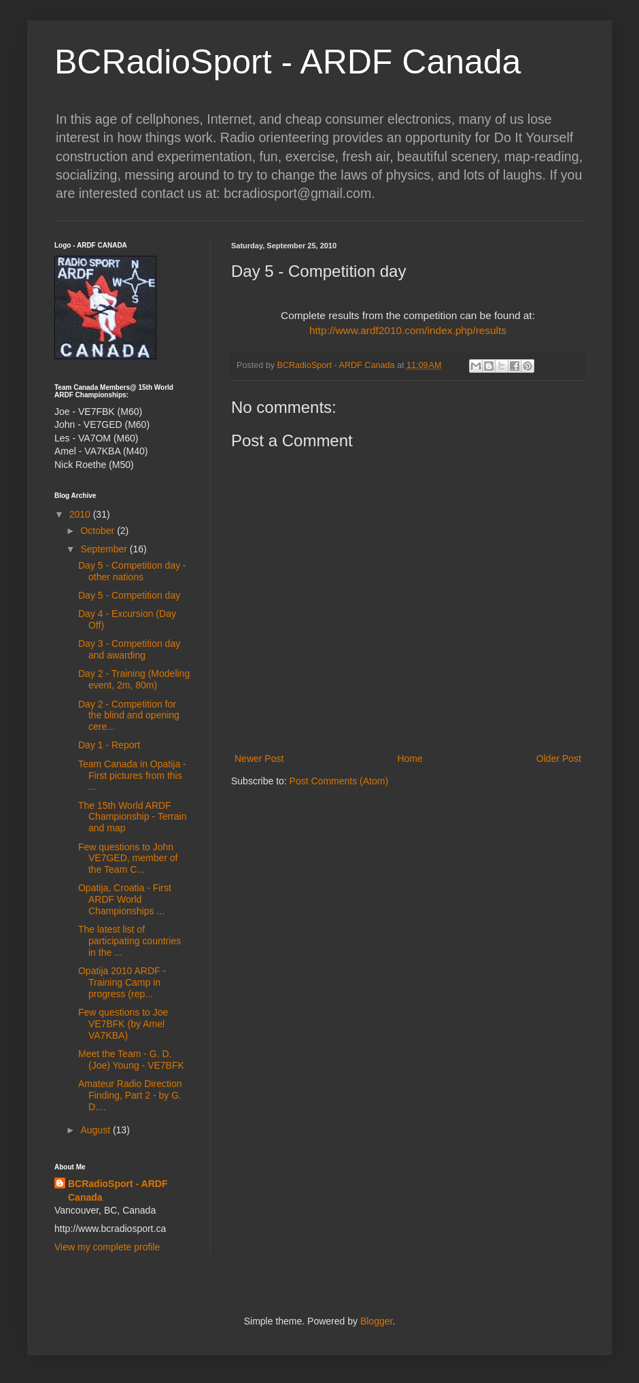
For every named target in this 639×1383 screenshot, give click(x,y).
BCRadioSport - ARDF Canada (287, 62)
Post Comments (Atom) (339, 781)
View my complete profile (107, 1247)
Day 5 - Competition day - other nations (132, 571)
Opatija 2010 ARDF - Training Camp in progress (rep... (122, 982)
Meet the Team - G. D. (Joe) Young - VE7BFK (131, 1059)
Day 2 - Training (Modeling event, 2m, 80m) (134, 679)
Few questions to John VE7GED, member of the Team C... (128, 859)
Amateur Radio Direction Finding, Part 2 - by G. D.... (130, 1095)
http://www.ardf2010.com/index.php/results (407, 330)
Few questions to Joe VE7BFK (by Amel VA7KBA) (123, 1024)
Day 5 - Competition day (129, 595)
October (98, 530)
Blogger (376, 1321)
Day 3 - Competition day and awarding (129, 649)
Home (409, 758)
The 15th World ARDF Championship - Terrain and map (132, 817)
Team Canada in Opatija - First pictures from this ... (132, 776)
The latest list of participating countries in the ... (129, 941)
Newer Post (259, 758)
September (104, 549)
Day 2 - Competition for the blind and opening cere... (128, 716)
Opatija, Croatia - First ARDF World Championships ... (124, 899)
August (96, 1129)
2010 (81, 514)
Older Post (558, 758)
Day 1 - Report (109, 744)
